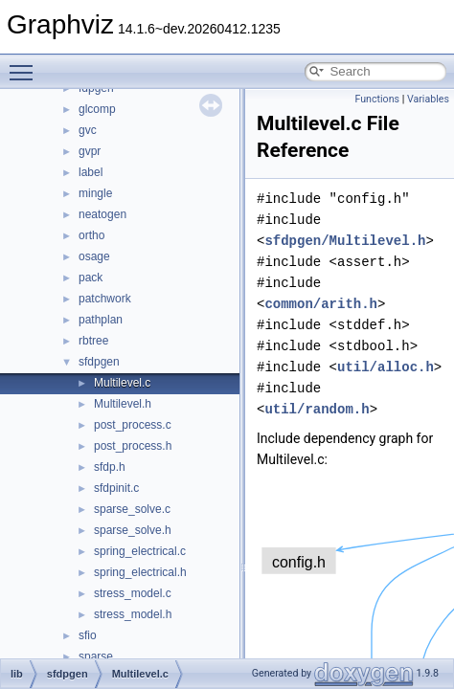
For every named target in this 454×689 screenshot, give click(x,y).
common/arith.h (320, 304)
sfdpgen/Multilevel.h (344, 241)
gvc (88, 130)
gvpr (90, 151)
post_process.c (132, 425)
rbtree (93, 340)
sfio (88, 635)
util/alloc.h (385, 367)
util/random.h (316, 409)
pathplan (101, 319)
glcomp (97, 109)
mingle (95, 193)
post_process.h (132, 446)
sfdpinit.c (116, 488)
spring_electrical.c (140, 551)
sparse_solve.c (132, 509)
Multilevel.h (122, 404)
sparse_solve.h (132, 530)
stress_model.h (132, 614)
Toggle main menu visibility (26, 64)
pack (90, 277)
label (90, 172)
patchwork (105, 298)
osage (94, 256)
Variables (428, 99)
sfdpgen (99, 361)
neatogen (102, 214)
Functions (376, 99)
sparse (96, 656)
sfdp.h (109, 467)
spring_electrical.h (140, 572)
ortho (91, 235)
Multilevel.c (122, 382)
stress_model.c (132, 593)
